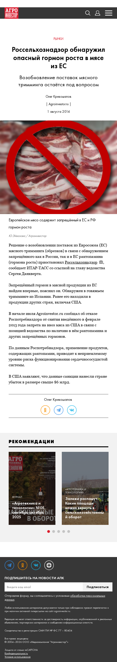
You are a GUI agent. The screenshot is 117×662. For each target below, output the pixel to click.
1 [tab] (48, 531)
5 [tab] (68, 531)
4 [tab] (63, 531)
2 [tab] (53, 531)
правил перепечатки (95, 608)
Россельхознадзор (84, 262)
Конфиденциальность (16, 653)
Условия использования (18, 657)
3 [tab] (58, 531)
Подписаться (98, 586)
